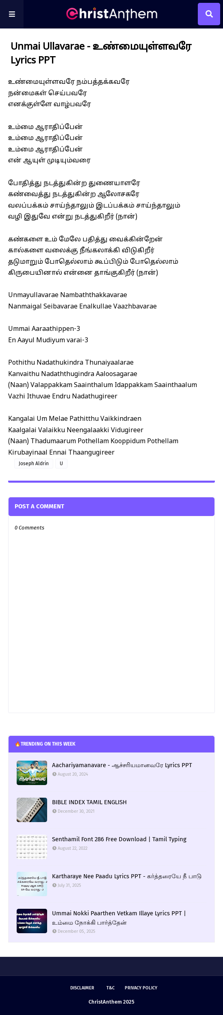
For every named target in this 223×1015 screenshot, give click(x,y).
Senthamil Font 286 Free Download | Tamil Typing (119, 839)
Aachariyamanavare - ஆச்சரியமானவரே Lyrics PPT (122, 765)
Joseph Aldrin (34, 463)
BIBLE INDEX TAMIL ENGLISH (89, 802)
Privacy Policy (141, 988)
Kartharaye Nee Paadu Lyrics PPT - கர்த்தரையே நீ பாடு (126, 876)
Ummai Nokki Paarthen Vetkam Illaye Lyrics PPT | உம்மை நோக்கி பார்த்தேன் (119, 918)
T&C (110, 988)
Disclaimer (82, 988)
